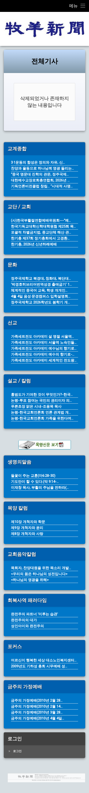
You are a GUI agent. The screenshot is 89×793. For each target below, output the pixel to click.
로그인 (17, 751)
